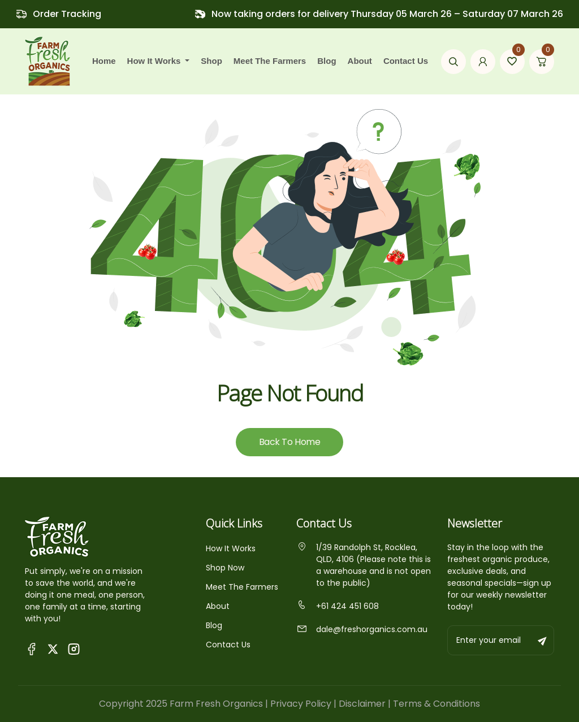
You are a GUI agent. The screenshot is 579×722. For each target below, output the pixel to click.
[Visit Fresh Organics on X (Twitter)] (52, 648)
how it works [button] (155, 61)
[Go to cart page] (541, 61)
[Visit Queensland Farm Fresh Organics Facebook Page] (32, 648)
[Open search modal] (453, 61)
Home (104, 61)
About (360, 61)
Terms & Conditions (436, 703)
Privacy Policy (300, 703)
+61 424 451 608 (337, 606)
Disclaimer (362, 703)
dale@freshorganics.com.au (361, 629)
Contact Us (405, 61)
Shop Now (225, 567)
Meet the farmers (270, 61)
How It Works (231, 548)
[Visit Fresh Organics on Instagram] (74, 648)
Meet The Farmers (242, 587)
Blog (326, 61)
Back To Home (289, 441)
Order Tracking (67, 13)
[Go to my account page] (482, 61)
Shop (211, 61)
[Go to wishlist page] (512, 61)
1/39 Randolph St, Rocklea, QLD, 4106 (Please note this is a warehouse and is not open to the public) (363, 565)
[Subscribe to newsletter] (543, 640)
